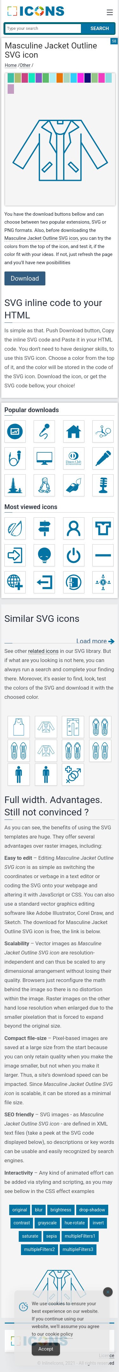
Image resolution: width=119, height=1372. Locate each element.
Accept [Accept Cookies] (45, 1354)
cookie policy (59, 1340)
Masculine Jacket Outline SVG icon (41, 238)
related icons (43, 651)
